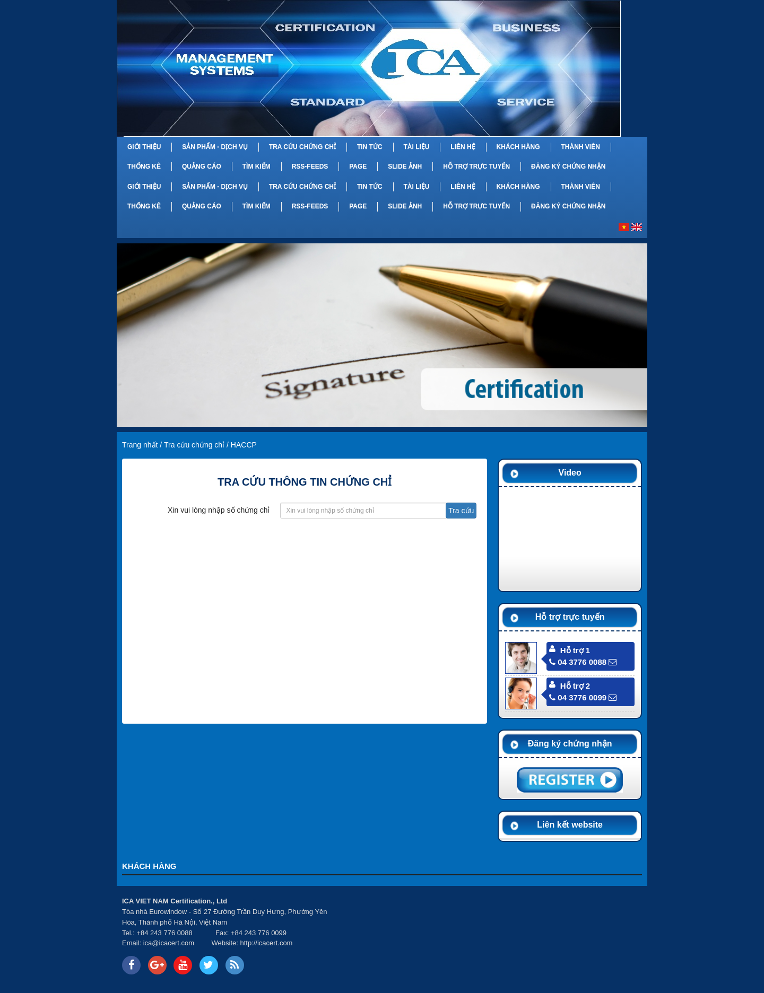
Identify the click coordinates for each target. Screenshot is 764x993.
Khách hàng (518, 147)
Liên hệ (462, 147)
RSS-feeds (310, 166)
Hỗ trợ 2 (575, 685)
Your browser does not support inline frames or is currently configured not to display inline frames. (492, 936)
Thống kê (144, 166)
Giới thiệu (144, 147)
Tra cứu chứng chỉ (302, 147)
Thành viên (580, 147)
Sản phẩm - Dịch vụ (215, 147)
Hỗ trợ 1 (575, 650)
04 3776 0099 (577, 697)
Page (358, 166)
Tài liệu (416, 147)
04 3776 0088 (577, 661)
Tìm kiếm (256, 166)
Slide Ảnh (405, 166)
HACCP (244, 445)
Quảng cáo (201, 166)
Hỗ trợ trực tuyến (476, 166)
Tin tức (370, 147)
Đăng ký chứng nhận (568, 166)
